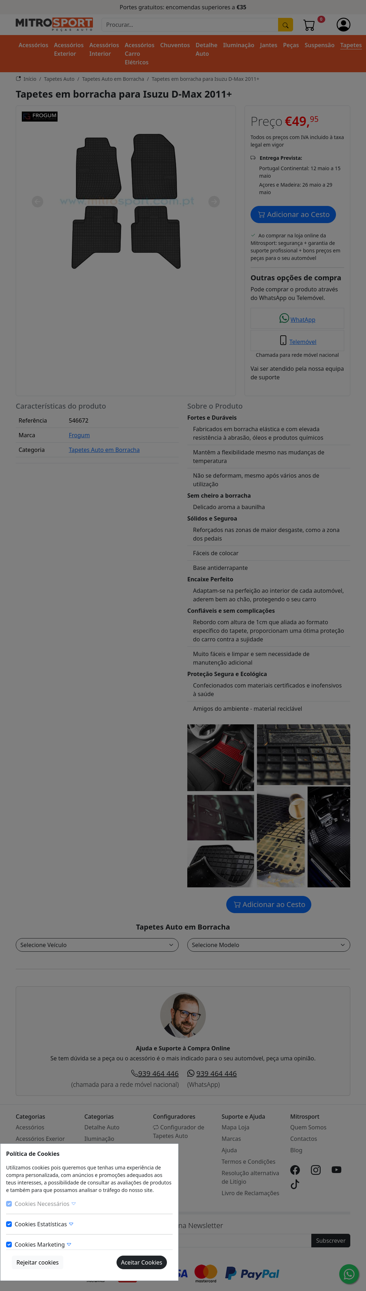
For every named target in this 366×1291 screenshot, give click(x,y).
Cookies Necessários (45, 1204)
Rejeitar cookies (37, 1262)
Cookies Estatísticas (44, 1224)
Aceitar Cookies (141, 1262)
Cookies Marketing (43, 1244)
